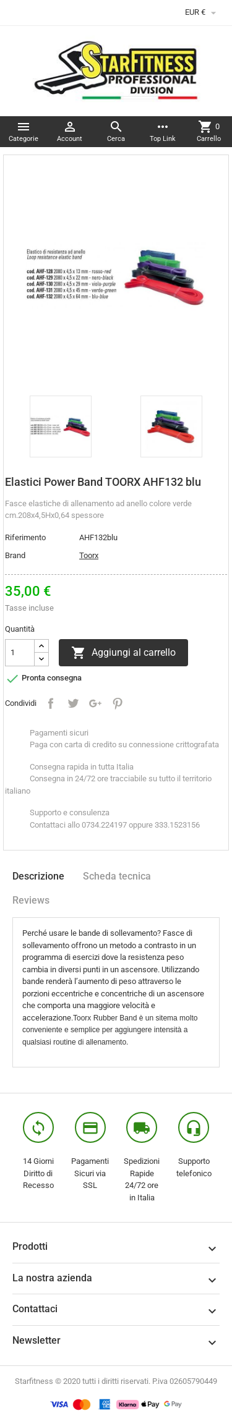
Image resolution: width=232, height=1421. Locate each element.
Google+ (95, 703)
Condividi (50, 703)
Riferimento (25, 537)
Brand (15, 555)
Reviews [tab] (30, 900)
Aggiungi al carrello (123, 652)
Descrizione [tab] (38, 876)
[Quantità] (20, 652)
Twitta (73, 703)
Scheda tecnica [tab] (117, 876)
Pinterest (117, 703)
